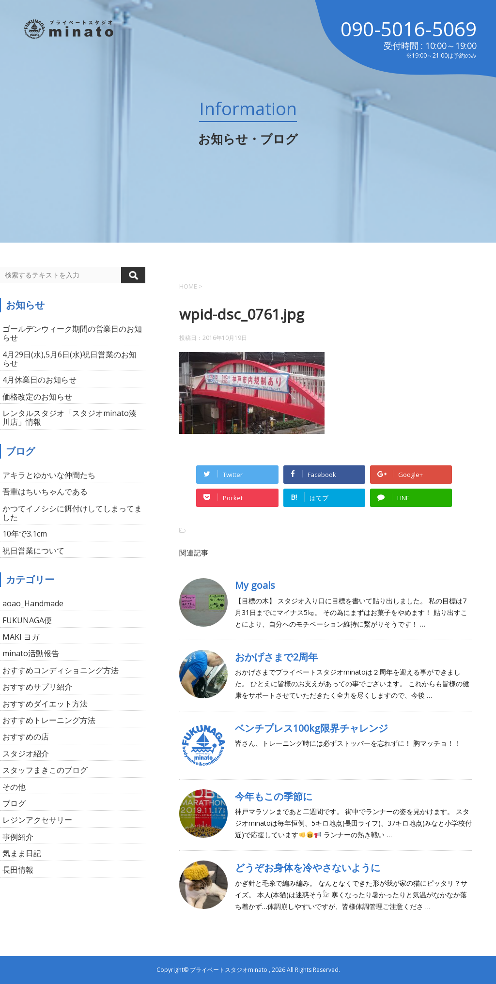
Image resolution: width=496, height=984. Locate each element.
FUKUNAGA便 (27, 620)
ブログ (14, 803)
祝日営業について (33, 550)
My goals (255, 585)
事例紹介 (17, 836)
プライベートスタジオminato (228, 970)
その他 (14, 787)
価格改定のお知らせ (37, 396)
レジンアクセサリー (37, 820)
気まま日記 (21, 853)
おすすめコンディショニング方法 (60, 670)
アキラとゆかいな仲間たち (48, 475)
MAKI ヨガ (20, 636)
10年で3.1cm (24, 533)
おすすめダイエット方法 (45, 703)
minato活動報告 (30, 653)
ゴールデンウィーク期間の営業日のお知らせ (72, 333)
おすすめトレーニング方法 (48, 720)
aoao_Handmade (32, 603)
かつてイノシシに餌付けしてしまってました (72, 513)
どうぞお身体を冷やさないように (307, 867)
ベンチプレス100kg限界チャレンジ (311, 728)
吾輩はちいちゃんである (45, 491)
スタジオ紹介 (25, 753)
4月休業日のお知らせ (39, 379)
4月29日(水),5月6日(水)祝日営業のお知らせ (69, 359)
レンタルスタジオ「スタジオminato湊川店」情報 (69, 417)
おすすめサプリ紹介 (37, 686)
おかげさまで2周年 (276, 656)
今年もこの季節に (273, 796)
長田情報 (17, 869)
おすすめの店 (25, 736)
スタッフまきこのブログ (45, 770)
